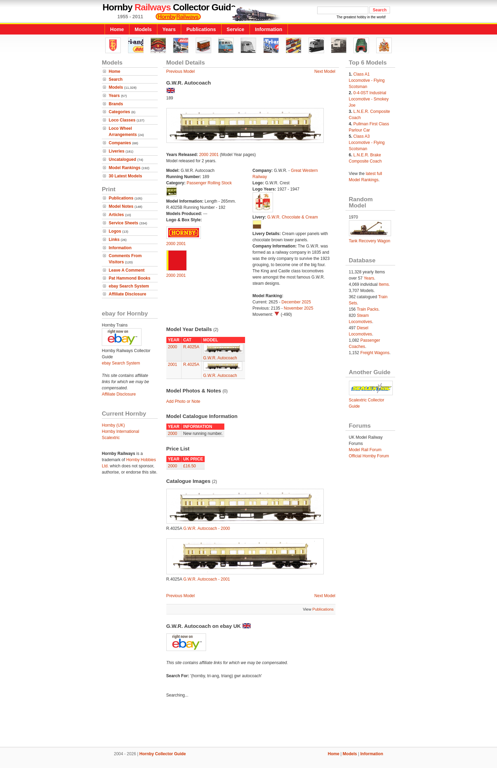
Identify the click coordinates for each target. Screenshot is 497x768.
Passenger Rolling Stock (209, 183)
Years (169, 29)
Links (114, 239)
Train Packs (368, 309)
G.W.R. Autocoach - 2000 (206, 528)
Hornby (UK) (113, 425)
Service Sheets (123, 223)
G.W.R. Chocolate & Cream (292, 217)
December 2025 (296, 302)
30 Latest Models (125, 176)
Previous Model (180, 71)
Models (143, 29)
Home (117, 29)
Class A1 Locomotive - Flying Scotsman (367, 80)
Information (268, 29)
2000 (203, 154)
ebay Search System (129, 286)
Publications (201, 29)
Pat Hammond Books (129, 278)
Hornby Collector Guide (162, 753)
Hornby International (120, 431)
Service (235, 29)
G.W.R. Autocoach (220, 358)
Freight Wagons (374, 352)
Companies (120, 142)
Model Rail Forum (365, 449)
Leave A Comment (127, 270)
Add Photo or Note (183, 401)
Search (116, 79)
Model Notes (121, 206)
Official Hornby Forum (369, 456)
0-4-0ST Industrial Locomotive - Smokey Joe (369, 99)
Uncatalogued (122, 159)
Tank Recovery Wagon (369, 241)
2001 (214, 154)
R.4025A (191, 346)
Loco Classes (122, 120)
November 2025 (298, 308)
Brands (116, 103)
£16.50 (189, 466)
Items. (384, 284)
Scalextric (111, 437)
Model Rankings (124, 167)
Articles (116, 214)
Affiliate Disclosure (127, 294)
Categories (119, 111)
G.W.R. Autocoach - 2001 (206, 579)
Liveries (116, 151)
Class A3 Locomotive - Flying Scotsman (367, 142)
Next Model (324, 71)
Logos (115, 231)
